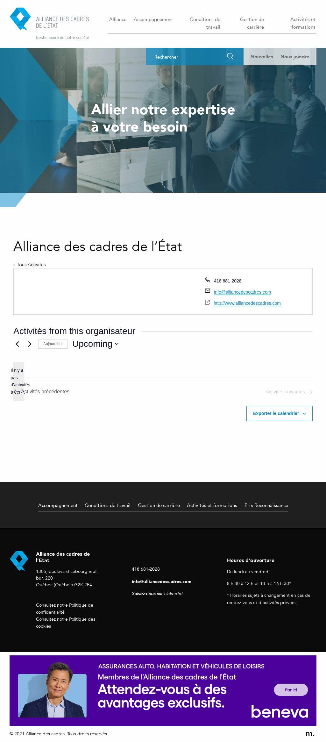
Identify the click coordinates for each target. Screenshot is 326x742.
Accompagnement (153, 19)
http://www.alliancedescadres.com (247, 303)
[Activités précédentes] (17, 344)
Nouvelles (262, 57)
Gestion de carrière (252, 23)
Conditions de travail (205, 23)
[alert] (18, 381)
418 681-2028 (146, 569)
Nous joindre (294, 57)
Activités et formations (302, 23)
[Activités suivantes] (29, 344)
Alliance (117, 19)
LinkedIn (172, 593)
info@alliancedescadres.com (242, 292)
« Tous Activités (29, 265)
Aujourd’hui (52, 344)
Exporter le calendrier (276, 413)
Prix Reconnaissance (266, 505)
